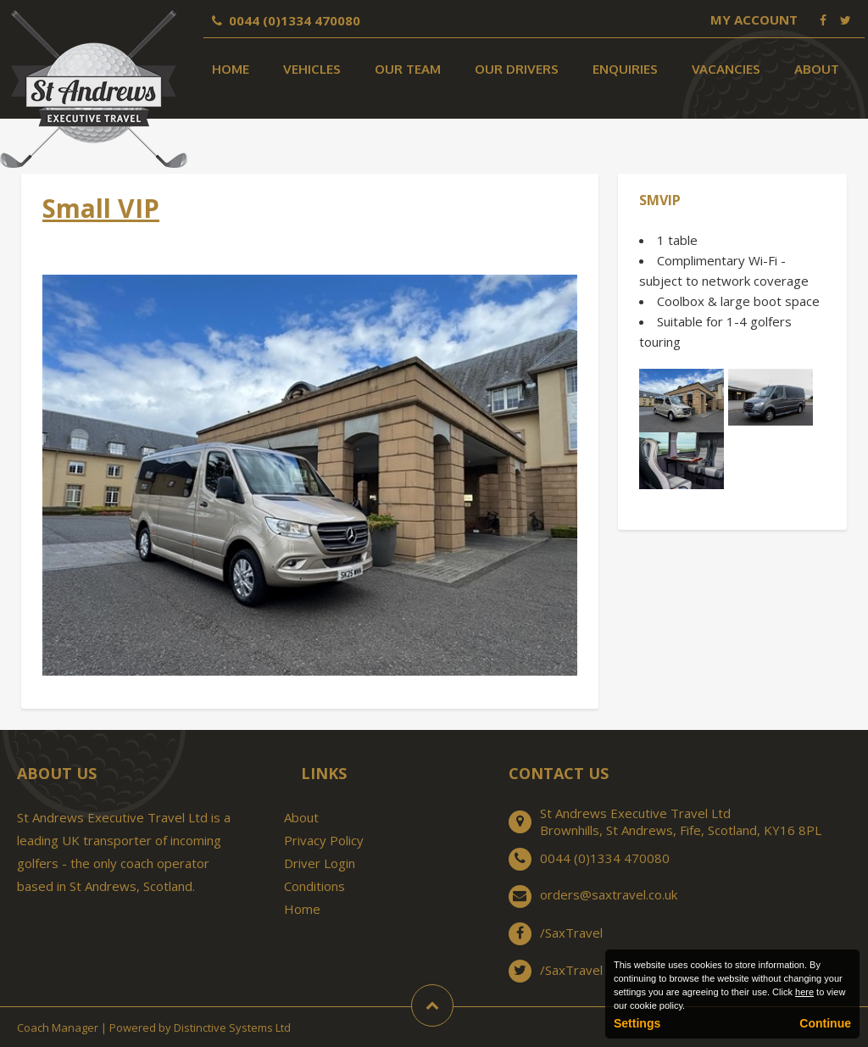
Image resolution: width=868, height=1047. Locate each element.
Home (230, 69)
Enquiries (625, 69)
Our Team (408, 69)
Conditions (314, 885)
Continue (825, 1023)
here (804, 992)
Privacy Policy (324, 840)
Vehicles (312, 69)
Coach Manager (57, 1027)
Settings (637, 1023)
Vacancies (726, 69)
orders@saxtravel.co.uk (608, 894)
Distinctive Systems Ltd (232, 1027)
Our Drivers (517, 69)
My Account (754, 19)
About (816, 69)
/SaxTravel (571, 932)
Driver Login (319, 863)
